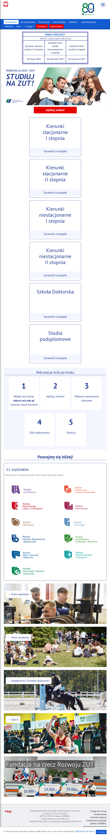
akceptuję (101, 832)
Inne (19, 26)
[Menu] (103, 4)
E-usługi (29, 26)
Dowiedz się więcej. (86, 831)
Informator (41, 26)
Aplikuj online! (56, 26)
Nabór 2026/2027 (55, 34)
